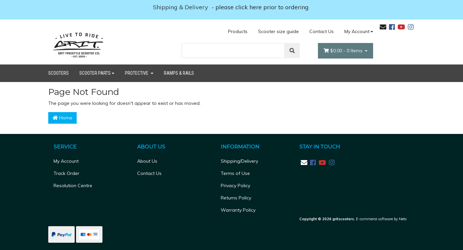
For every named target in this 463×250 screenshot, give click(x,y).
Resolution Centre (73, 185)
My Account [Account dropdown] (356, 31)
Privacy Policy (235, 185)
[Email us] (383, 27)
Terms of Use (235, 173)
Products (238, 31)
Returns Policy (236, 198)
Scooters (58, 73)
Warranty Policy (238, 210)
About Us (147, 161)
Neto (403, 219)
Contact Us (321, 31)
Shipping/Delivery (239, 161)
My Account (66, 161)
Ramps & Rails (179, 73)
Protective (137, 73)
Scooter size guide (278, 31)
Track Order (66, 173)
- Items (344, 50)
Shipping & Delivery (181, 7)
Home (62, 118)
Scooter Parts (95, 73)
